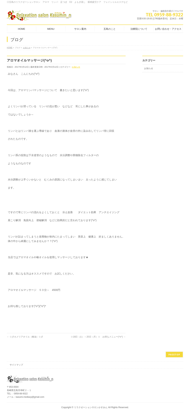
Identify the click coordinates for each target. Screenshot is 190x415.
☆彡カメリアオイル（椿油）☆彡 (25, 336)
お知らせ (76, 67)
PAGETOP (174, 354)
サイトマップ (16, 365)
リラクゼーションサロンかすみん (90, 407)
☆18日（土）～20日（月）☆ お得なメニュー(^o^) (98, 336)
